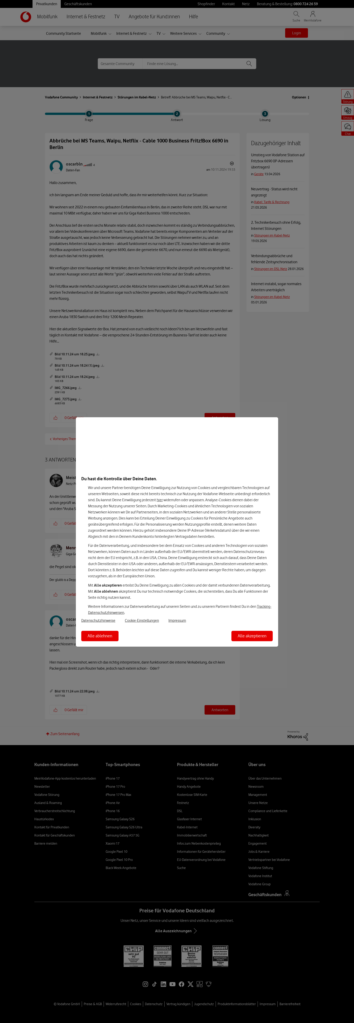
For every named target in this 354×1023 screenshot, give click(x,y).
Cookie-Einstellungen (142, 620)
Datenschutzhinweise (98, 620)
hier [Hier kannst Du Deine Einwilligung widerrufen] (160, 500)
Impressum (177, 620)
